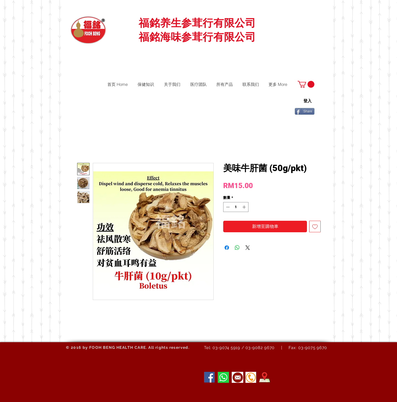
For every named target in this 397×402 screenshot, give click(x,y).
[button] (306, 84)
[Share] (304, 111)
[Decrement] (227, 207)
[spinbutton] (236, 207)
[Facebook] (209, 377)
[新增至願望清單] (315, 226)
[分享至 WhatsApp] (237, 247)
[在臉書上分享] (226, 247)
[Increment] (244, 207)
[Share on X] (247, 247)
